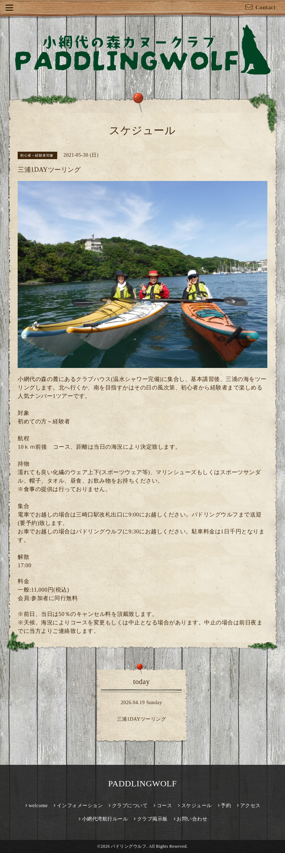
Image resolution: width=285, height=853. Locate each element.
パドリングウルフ (128, 846)
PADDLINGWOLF (142, 783)
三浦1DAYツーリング (141, 719)
